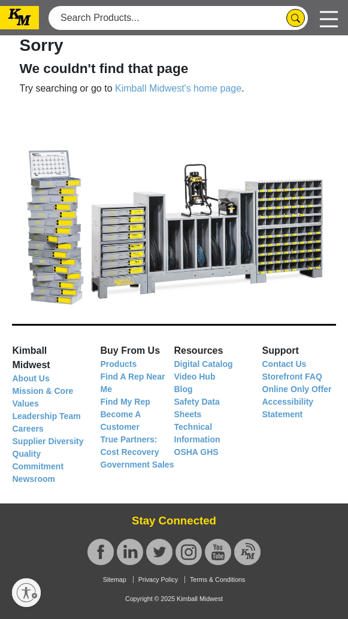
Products (119, 364)
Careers (28, 428)
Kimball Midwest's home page (178, 88)
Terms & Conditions (217, 579)
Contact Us (284, 364)
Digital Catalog (203, 364)
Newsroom (34, 479)
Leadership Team (47, 416)
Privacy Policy (158, 579)
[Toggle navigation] (329, 18)
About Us (31, 378)
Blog (183, 389)
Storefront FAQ (292, 376)
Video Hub (195, 376)
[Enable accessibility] (26, 592)
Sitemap (114, 579)
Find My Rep (125, 401)
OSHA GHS (196, 452)
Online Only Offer (297, 389)
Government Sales (137, 464)
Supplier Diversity (48, 441)
